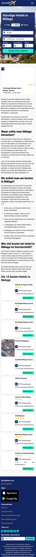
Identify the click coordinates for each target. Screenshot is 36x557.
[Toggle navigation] (32, 3)
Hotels (15, 25)
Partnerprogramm (7, 523)
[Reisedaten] (19, 39)
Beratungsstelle (6, 484)
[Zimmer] (8, 45)
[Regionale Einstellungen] (28, 3)
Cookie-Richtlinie (6, 511)
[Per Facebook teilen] (8, 532)
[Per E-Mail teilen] (2, 532)
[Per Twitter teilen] (11, 532)
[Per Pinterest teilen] (14, 532)
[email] (14, 538)
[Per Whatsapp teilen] (5, 532)
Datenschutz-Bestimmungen (10, 515)
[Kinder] (30, 45)
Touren (24, 25)
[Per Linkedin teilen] (18, 532)
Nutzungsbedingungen (9, 519)
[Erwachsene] (19, 45)
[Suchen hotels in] (19, 32)
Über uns (4, 508)
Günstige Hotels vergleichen (18, 51)
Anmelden (30, 539)
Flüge (7, 25)
